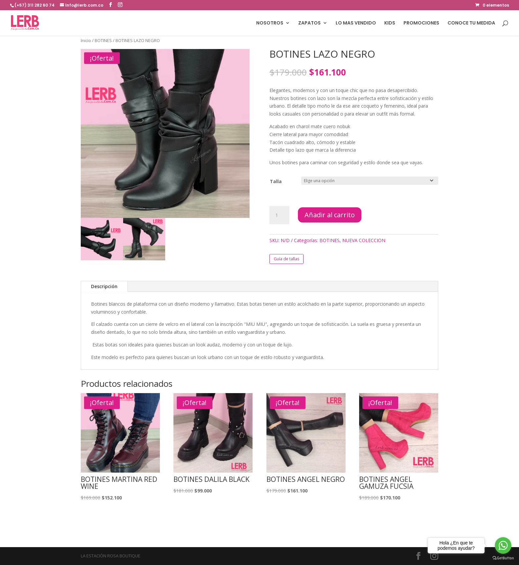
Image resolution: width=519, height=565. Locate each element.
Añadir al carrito (330, 214)
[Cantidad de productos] (279, 215)
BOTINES (103, 40)
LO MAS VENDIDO (356, 23)
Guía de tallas (286, 259)
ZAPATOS (309, 23)
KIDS (389, 23)
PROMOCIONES (421, 23)
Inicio (86, 40)
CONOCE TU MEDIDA (471, 23)
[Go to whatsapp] (503, 545)
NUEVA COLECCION (363, 240)
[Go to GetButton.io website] (503, 558)
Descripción (104, 286)
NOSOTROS (269, 23)
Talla (276, 181)
